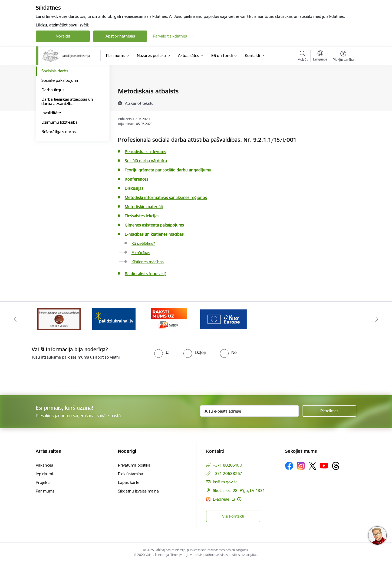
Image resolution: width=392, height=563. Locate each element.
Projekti (43, 482)
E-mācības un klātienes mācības (154, 234)
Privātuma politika (134, 465)
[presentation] (45, 375)
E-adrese (221, 499)
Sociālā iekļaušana (57, 110)
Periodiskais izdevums (145, 151)
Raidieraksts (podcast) (145, 273)
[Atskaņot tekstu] (139, 103)
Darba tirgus (52, 147)
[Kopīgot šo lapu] (343, 102)
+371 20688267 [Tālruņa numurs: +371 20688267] (227, 473)
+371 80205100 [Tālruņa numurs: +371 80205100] (227, 465)
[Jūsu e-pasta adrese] (249, 411)
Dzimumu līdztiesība (59, 180)
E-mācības (140, 252)
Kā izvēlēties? (143, 243)
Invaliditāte (51, 171)
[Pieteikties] (329, 411)
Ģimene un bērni (56, 119)
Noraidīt (63, 36)
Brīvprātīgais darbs (58, 189)
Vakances (44, 465)
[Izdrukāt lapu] (343, 89)
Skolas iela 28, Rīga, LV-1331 (239, 490)
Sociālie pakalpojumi (59, 138)
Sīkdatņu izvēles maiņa (138, 491)
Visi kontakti (233, 516)
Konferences (136, 179)
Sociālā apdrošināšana (61, 100)
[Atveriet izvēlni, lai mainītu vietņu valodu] (320, 56)
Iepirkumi (44, 473)
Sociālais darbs (54, 129)
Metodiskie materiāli (144, 206)
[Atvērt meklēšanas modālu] (302, 56)
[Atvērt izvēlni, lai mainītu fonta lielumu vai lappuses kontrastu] (343, 56)
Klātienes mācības (147, 261)
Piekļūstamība (130, 473)
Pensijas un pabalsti (59, 91)
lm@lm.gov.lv (224, 481)
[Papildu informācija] (239, 499)
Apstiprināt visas (120, 36)
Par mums (45, 491)
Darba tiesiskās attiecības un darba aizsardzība (67, 159)
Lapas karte (128, 482)
